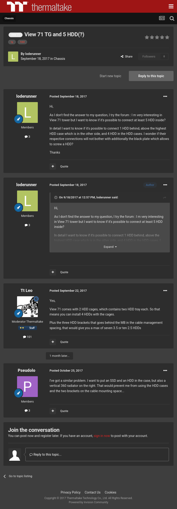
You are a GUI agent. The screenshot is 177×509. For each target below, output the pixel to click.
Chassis (59, 59)
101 (27, 337)
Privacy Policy (70, 492)
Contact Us (93, 492)
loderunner (33, 54)
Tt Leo (26, 290)
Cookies (110, 492)
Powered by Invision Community (88, 502)
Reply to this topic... (46, 454)
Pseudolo (26, 370)
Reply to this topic (151, 76)
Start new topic (110, 76)
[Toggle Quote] (56, 197)
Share (127, 56)
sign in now (102, 436)
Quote (64, 166)
